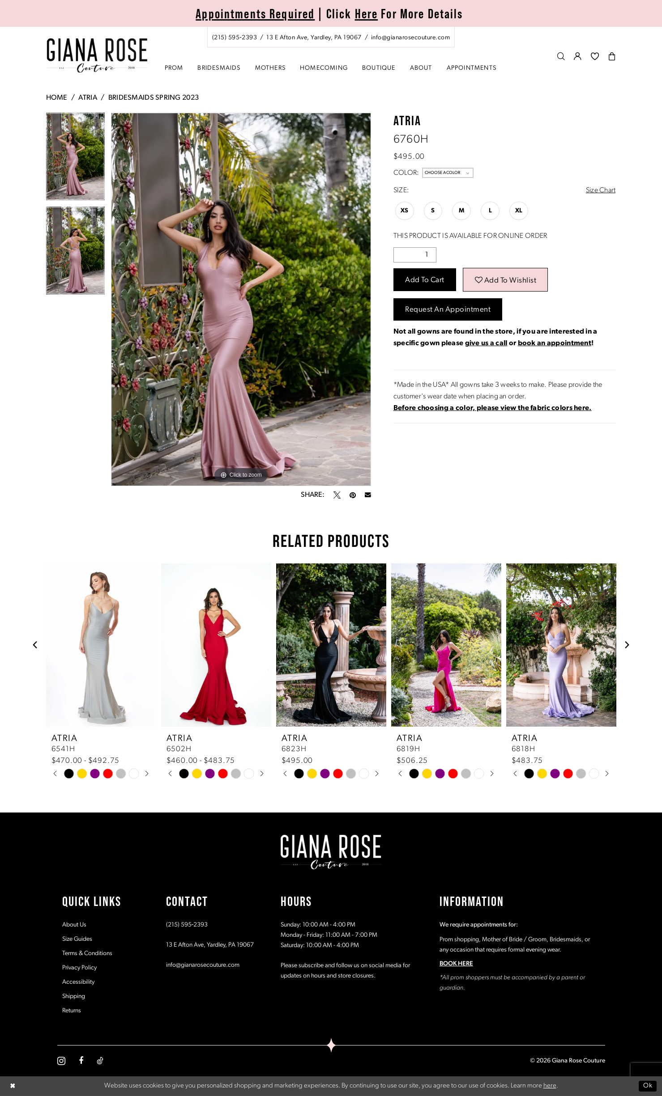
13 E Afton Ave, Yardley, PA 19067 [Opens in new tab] (210, 945)
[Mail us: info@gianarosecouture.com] (410, 38)
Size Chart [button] (601, 190)
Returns (71, 1010)
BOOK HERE (456, 964)
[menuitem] (331, 37)
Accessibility (78, 982)
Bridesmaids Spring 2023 (153, 98)
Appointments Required (255, 13)
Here (366, 13)
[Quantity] (414, 254)
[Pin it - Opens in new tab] (353, 495)
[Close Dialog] (13, 1086)
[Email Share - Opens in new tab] (368, 495)
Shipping (73, 996)
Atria (87, 98)
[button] (577, 56)
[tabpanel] (75, 160)
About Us (74, 925)
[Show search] (561, 56)
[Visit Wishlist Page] (595, 56)
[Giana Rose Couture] (97, 55)
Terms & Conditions (87, 953)
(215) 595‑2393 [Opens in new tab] (187, 925)
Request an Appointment (448, 309)
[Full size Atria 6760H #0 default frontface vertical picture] (241, 299)
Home (57, 98)
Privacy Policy (79, 968)
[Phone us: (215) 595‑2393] (235, 38)
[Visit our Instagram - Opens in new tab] (61, 1061)
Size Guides (77, 939)
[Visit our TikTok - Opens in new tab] (100, 1061)
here (549, 1086)
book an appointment (554, 343)
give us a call (486, 343)
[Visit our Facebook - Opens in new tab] (81, 1061)
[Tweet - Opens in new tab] (337, 495)
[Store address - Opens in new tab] (313, 38)
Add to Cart (424, 280)
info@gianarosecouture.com (202, 965)
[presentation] (101, 645)
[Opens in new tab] (492, 408)
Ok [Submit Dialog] (647, 1086)
